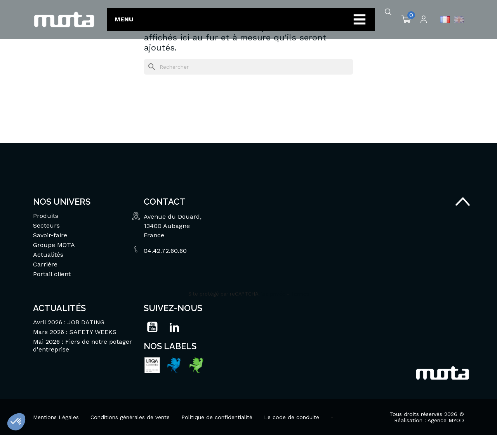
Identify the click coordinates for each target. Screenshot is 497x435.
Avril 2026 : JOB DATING (68, 322)
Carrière (45, 264)
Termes (300, 294)
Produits (45, 215)
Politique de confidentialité (216, 417)
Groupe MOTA (54, 245)
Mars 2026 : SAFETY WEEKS (74, 332)
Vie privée (273, 294)
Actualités (48, 254)
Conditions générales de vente (130, 417)
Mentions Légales (56, 417)
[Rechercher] (248, 67)
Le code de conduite (291, 417)
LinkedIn (174, 327)
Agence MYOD (445, 420)
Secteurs (46, 225)
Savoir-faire (50, 235)
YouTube (152, 327)
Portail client (52, 274)
